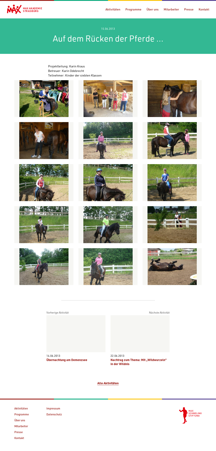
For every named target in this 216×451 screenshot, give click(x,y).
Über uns (152, 9)
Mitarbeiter (171, 9)
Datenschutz (54, 414)
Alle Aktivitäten (108, 383)
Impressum (53, 408)
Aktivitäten (112, 9)
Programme (133, 9)
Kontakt (204, 9)
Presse (189, 9)
